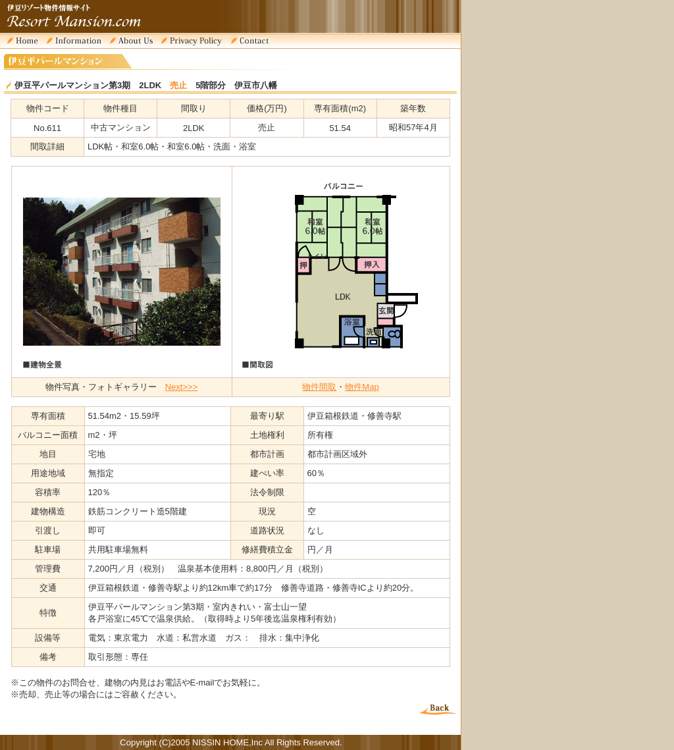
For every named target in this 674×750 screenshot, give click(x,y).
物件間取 (319, 387)
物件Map (361, 387)
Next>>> (181, 387)
